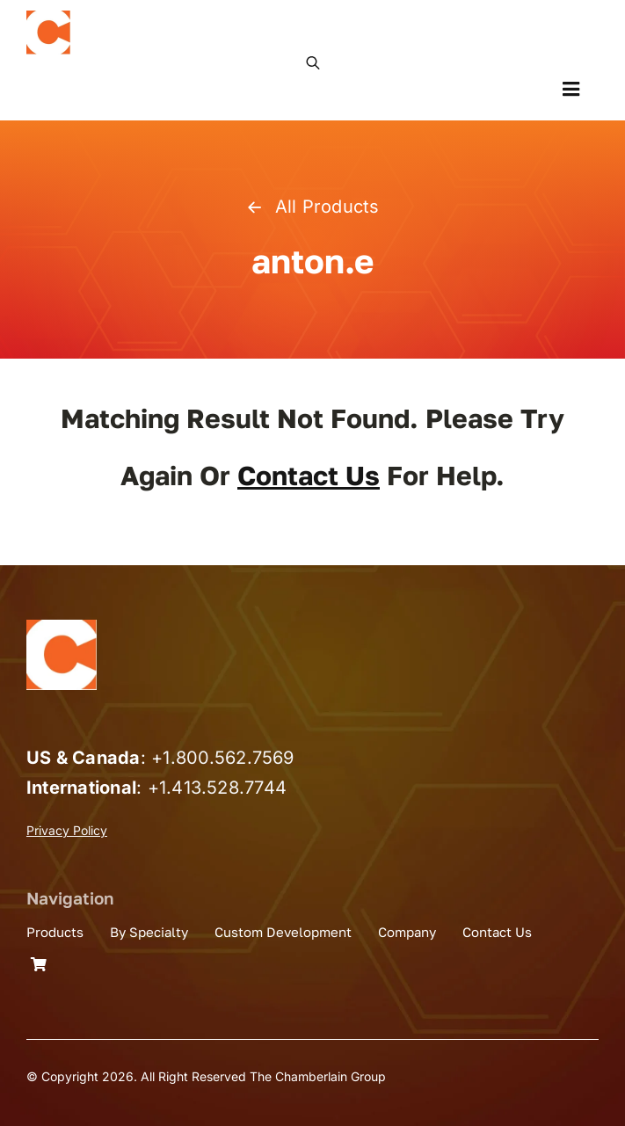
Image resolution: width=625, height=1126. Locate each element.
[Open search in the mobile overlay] (313, 61)
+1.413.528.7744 (217, 787)
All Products (312, 206)
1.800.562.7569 (228, 757)
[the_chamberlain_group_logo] (48, 17)
